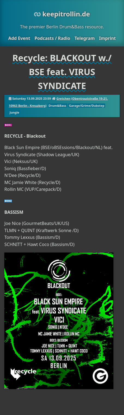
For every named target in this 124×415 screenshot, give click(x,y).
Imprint (107, 38)
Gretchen (63, 98)
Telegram (84, 38)
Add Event (19, 38)
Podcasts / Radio (52, 38)
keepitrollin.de (62, 13)
